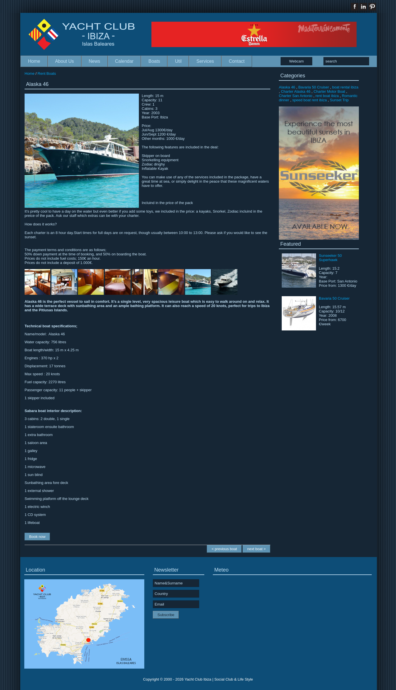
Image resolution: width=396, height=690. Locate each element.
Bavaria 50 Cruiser (313, 87)
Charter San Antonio (295, 96)
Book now (37, 536)
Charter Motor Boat (329, 91)
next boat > (256, 549)
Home (34, 61)
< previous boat (224, 549)
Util (178, 61)
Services (205, 61)
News (94, 61)
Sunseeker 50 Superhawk (330, 257)
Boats (154, 61)
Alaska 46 (287, 87)
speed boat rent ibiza (309, 100)
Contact (237, 61)
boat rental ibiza (345, 87)
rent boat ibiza (327, 96)
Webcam (296, 61)
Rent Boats (47, 73)
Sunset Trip (339, 100)
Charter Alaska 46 (295, 91)
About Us (64, 61)
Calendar (124, 61)
